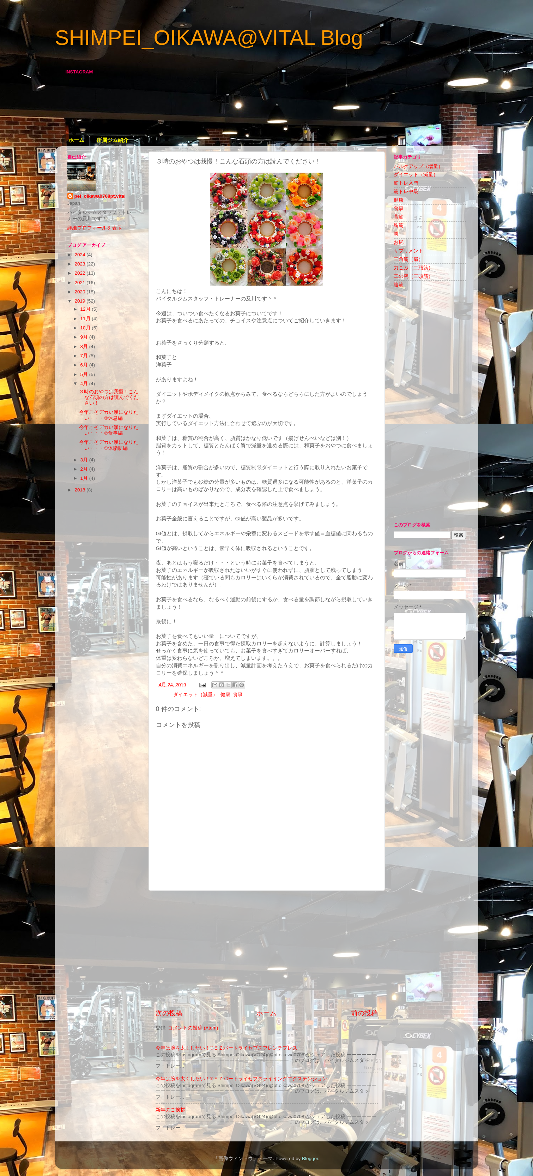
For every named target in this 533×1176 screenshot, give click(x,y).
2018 (80, 490)
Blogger (310, 1158)
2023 (80, 264)
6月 (84, 365)
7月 (84, 355)
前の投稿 (364, 1013)
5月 (84, 374)
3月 (84, 459)
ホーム (76, 140)
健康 (225, 694)
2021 (80, 282)
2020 (80, 291)
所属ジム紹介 (112, 140)
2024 (80, 254)
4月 (84, 383)
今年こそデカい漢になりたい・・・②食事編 (108, 430)
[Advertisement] (267, 949)
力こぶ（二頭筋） (413, 267)
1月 (84, 478)
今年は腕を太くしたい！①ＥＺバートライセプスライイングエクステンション (241, 1078)
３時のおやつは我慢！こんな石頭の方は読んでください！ (109, 397)
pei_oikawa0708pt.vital (100, 196)
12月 (86, 309)
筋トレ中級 (406, 191)
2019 (80, 301)
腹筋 (399, 284)
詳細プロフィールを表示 (94, 228)
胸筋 (399, 225)
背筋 (399, 217)
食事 (238, 694)
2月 (84, 469)
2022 (80, 273)
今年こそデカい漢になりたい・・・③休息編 (108, 415)
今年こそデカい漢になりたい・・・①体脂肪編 (108, 445)
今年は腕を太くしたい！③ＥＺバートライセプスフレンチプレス (227, 1048)
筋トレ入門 (406, 183)
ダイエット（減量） (195, 694)
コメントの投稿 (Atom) (193, 1028)
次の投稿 (169, 1013)
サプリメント (408, 250)
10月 (86, 327)
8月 (84, 346)
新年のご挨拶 (170, 1109)
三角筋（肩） (408, 259)
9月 (84, 337)
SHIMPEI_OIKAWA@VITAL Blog (209, 37)
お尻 (399, 242)
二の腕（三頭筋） (413, 276)
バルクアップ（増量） (418, 166)
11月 (86, 318)
